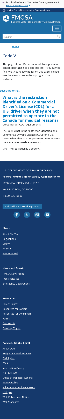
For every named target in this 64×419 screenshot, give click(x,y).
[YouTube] (47, 215)
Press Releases (11, 278)
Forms (6, 318)
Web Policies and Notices (17, 397)
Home (15, 46)
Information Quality (13, 368)
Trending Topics (11, 328)
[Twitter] (27, 215)
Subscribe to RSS (10, 90)
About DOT (9, 348)
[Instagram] (37, 215)
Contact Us (9, 323)
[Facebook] (16, 215)
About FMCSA (10, 234)
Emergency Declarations (16, 283)
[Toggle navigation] (56, 28)
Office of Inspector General (18, 377)
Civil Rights (9, 358)
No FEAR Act (10, 372)
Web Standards (11, 402)
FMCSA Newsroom (13, 273)
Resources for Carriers (15, 308)
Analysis (7, 248)
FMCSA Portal (10, 253)
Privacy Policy (10, 382)
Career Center (10, 304)
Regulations (9, 238)
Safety (6, 243)
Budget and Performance (17, 353)
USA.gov (7, 392)
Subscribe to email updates (22, 206)
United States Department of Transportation (28, 10)
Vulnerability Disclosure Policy (19, 387)
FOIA (5, 363)
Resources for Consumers (17, 313)
